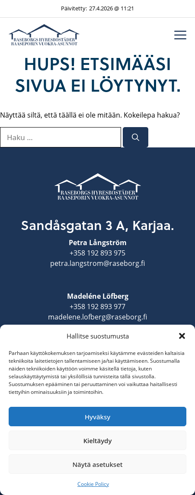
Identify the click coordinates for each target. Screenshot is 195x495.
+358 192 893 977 (97, 306)
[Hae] (135, 137)
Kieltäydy (97, 440)
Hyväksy (97, 416)
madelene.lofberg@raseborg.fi (97, 317)
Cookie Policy (93, 484)
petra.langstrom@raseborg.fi (97, 263)
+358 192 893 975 (97, 253)
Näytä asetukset (97, 464)
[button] (182, 336)
